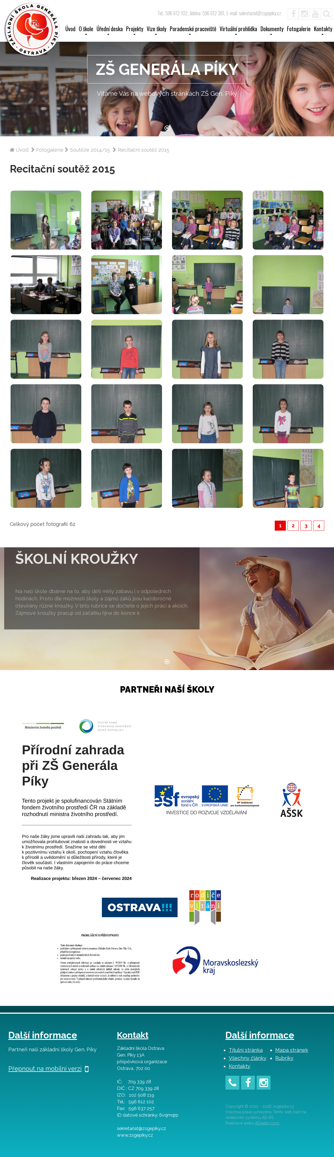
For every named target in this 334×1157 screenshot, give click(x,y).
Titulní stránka (246, 1050)
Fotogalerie (299, 29)
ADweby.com (267, 1123)
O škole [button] (86, 30)
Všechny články (247, 1058)
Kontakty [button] (323, 30)
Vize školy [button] (156, 30)
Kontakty (239, 1066)
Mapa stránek (291, 1050)
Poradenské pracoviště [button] (193, 30)
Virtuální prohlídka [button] (238, 30)
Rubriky (284, 1058)
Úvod (70, 29)
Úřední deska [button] (110, 30)
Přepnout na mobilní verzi (48, 1068)
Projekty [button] (134, 30)
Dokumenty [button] (272, 30)
